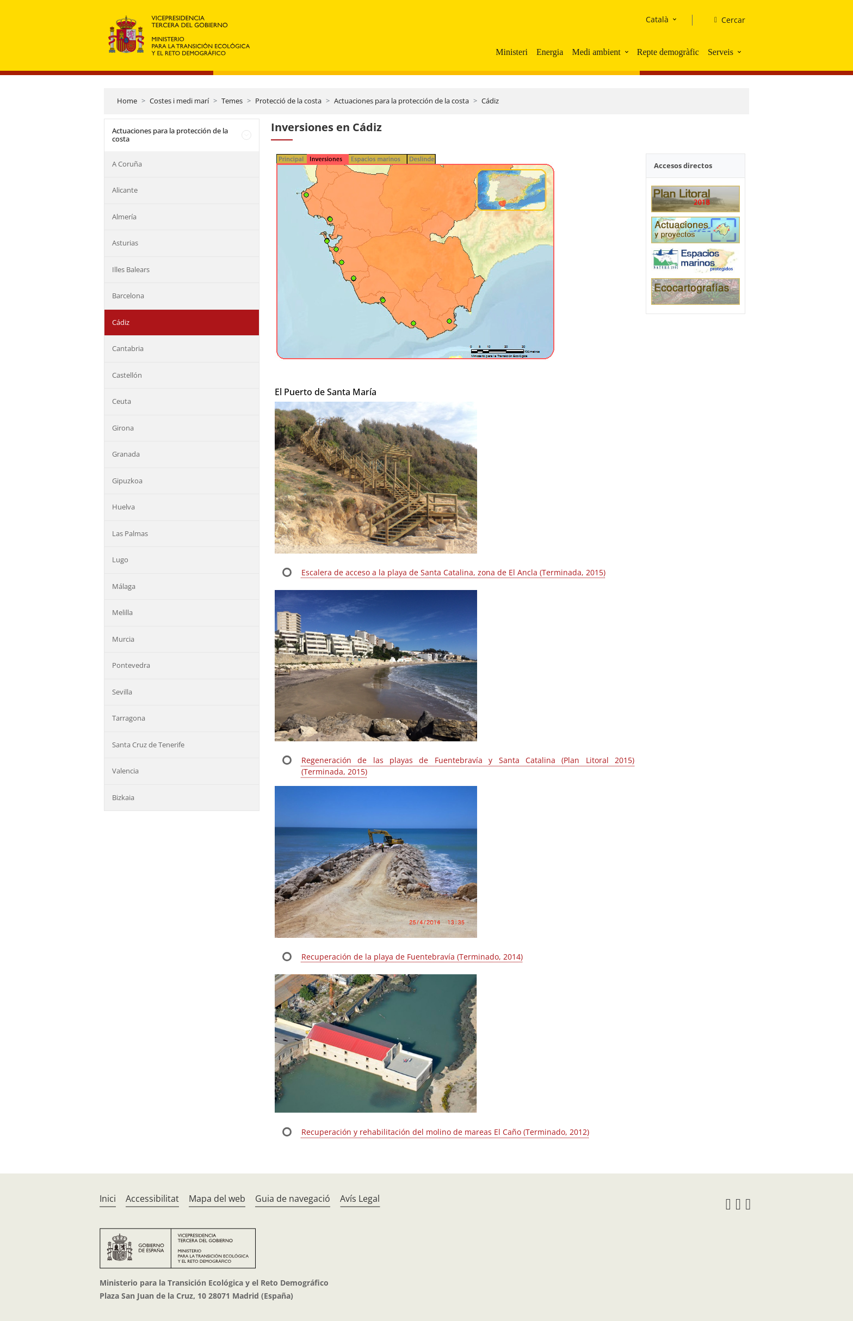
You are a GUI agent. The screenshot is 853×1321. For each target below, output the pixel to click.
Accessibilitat (152, 1199)
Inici (108, 1199)
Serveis (720, 52)
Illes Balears (131, 269)
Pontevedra (131, 665)
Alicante (125, 190)
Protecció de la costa (288, 101)
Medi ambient (596, 52)
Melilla (122, 612)
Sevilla (122, 692)
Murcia (123, 639)
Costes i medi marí (179, 101)
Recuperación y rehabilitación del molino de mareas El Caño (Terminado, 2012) (445, 1132)
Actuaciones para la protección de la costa (401, 101)
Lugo (120, 559)
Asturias (125, 243)
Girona (123, 428)
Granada (126, 454)
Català (657, 19)
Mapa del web (217, 1199)
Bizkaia (123, 797)
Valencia (125, 771)
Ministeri (512, 52)
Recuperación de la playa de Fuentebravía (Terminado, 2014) (412, 956)
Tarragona (128, 718)
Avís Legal (360, 1199)
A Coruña (127, 164)
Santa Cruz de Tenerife (148, 744)
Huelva (123, 507)
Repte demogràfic (668, 52)
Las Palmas (130, 533)
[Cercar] (725, 20)
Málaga (123, 586)
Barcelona (128, 295)
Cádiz (490, 101)
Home (127, 101)
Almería (124, 217)
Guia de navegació (292, 1199)
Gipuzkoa (127, 481)
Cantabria (128, 348)
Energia (549, 52)
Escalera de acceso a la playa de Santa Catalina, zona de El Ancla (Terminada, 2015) (453, 572)
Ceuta (121, 401)
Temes (232, 101)
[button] (628, 52)
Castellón (127, 375)
